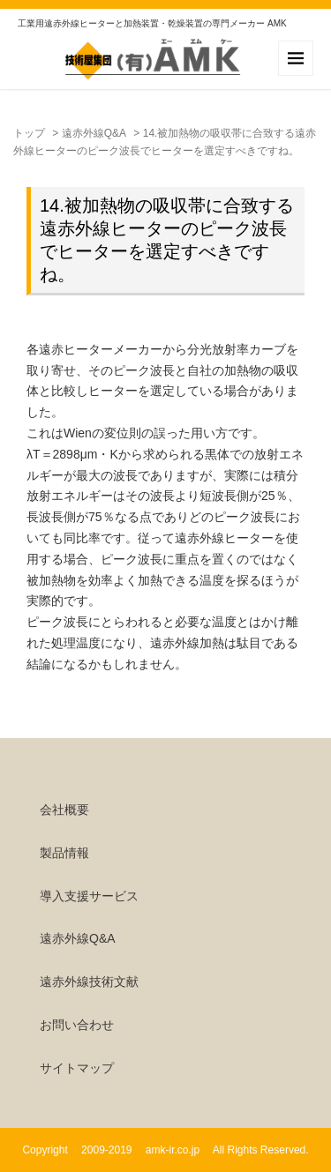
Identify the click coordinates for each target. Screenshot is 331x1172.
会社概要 (64, 809)
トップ (29, 133)
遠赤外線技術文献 (89, 981)
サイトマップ (77, 1068)
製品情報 (64, 853)
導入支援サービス (89, 896)
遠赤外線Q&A (94, 133)
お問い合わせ (77, 1025)
